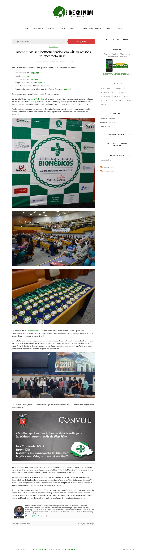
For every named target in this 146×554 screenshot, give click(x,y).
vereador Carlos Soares (37, 99)
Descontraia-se (118, 89)
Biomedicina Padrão (39, 549)
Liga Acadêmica (106, 96)
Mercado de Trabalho (92, 28)
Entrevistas (105, 92)
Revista (118, 100)
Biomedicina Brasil (107, 118)
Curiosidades (105, 89)
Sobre (120, 28)
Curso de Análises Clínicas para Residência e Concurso (117, 55)
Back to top (128, 549)
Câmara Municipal (34, 331)
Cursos (62, 28)
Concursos (38, 28)
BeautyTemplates (70, 549)
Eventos (123, 92)
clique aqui (35, 72)
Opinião (125, 96)
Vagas (110, 28)
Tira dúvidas (128, 100)
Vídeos (51, 28)
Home (25, 28)
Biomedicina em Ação (108, 122)
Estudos (115, 92)
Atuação (74, 28)
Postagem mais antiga (86, 523)
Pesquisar (81, 42)
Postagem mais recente (21, 523)
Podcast (104, 100)
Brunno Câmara (108, 167)
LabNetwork (105, 127)
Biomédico (53, 46)
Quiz (111, 100)
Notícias (117, 96)
